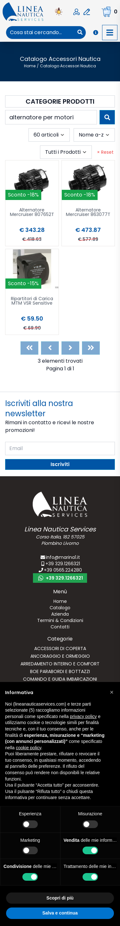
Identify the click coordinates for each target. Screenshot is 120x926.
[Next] (70, 348)
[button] (112, 692)
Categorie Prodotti (60, 101)
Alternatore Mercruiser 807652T (32, 213)
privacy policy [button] (83, 716)
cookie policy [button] (28, 747)
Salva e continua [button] (59, 912)
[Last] (91, 348)
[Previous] (50, 348)
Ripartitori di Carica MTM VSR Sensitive (32, 301)
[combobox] (40, 32)
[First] (29, 348)
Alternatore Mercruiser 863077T (88, 213)
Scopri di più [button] (60, 897)
